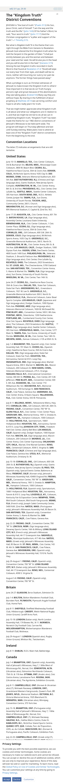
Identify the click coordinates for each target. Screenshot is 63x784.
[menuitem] (3, 3)
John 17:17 (36, 34)
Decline (16, 779)
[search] (60, 3)
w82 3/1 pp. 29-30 (16, 8)
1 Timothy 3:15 (21, 40)
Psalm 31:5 (41, 25)
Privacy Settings (9, 772)
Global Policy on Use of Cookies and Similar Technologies (32, 766)
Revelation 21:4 (34, 69)
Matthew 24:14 (25, 100)
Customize (29, 779)
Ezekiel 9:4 (32, 95)
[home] (3, 3)
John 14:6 (29, 31)
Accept (7, 779)
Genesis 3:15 (46, 63)
